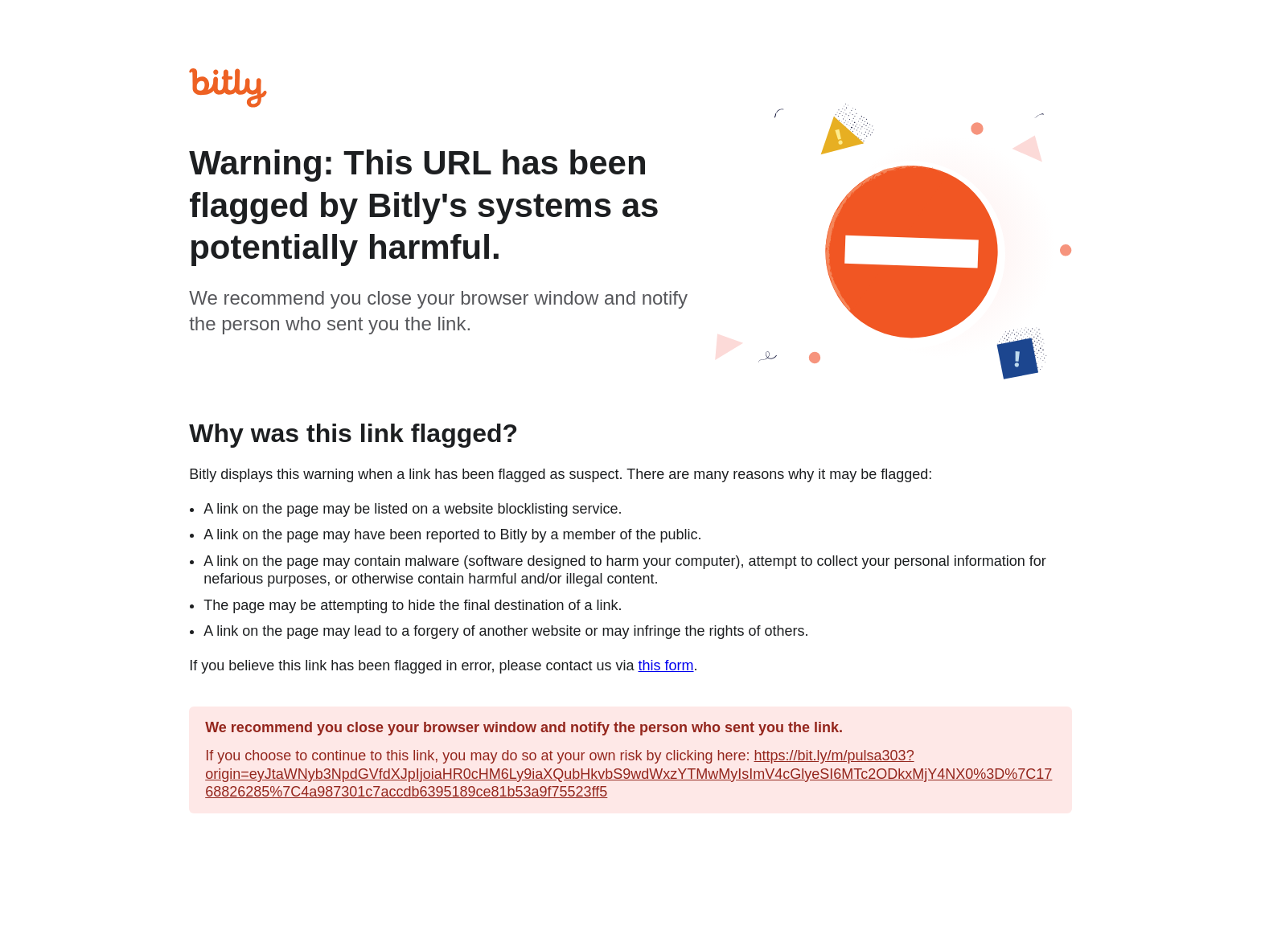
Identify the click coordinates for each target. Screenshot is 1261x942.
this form (666, 665)
